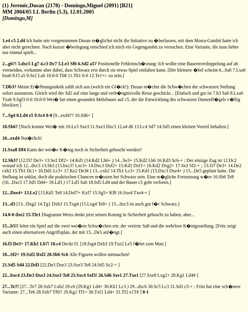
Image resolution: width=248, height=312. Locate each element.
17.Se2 (181, 165)
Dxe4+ (175, 170)
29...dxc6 (138, 286)
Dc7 (53, 63)
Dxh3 (57, 203)
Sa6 (225, 93)
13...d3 (8, 203)
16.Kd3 (164, 160)
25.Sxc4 (78, 275)
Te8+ (103, 203)
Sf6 (73, 63)
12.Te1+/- (98, 75)
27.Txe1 (131, 275)
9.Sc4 (40, 115)
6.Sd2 (83, 63)
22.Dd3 (32, 264)
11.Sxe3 (97, 126)
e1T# (134, 291)
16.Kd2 (153, 165)
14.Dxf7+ (72, 192)
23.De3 (27, 275)
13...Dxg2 (27, 203)
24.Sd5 (98, 264)
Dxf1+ (139, 165)
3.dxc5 (24, 63)
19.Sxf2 (27, 254)
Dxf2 (41, 254)
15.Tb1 (19, 170)
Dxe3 (62, 264)
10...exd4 (11, 138)
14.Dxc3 (96, 165)
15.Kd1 (125, 165)
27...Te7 (29, 286)
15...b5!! (10, 225)
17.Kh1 (32, 243)
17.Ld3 (72, 182)
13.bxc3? (65, 165)
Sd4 (20, 264)
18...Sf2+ (10, 254)
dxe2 (20, 214)
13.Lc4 (140, 126)
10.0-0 (52, 75)
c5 (13, 40)
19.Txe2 (116, 243)
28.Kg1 (178, 275)
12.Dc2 (230, 160)
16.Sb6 (219, 176)
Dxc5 (111, 126)
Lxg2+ (163, 275)
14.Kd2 (93, 160)
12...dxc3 (31, 165)
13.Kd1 (47, 192)
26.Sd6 (105, 275)
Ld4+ (98, 286)
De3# (84, 170)
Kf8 (113, 192)
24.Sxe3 (53, 275)
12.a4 (122, 126)
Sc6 (64, 254)
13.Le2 (30, 192)
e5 (31, 115)
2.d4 (21, 40)
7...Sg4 (8, 115)
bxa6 (6, 75)
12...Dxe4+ (12, 192)
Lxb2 (59, 286)
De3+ (38, 160)
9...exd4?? (64, 115)
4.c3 (44, 63)
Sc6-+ (177, 160)
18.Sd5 (94, 182)
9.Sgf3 (19, 99)
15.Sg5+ (100, 192)
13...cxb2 (101, 170)
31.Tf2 (122, 291)
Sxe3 (84, 126)
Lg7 (35, 63)
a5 (23, 75)
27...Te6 (27, 291)
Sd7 (152, 126)
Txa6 (7, 99)
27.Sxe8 (148, 275)
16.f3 (7, 243)
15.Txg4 (71, 203)
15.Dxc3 (160, 170)
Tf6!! (57, 291)
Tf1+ (82, 291)
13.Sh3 (48, 165)
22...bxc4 (11, 275)
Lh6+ (106, 160)
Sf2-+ (194, 165)
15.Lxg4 (89, 203)
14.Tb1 (117, 170)
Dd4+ (42, 182)
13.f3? (209, 165)
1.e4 (6, 40)
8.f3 (16, 75)
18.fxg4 (89, 243)
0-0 (85, 75)
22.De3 (48, 264)
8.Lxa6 (236, 93)
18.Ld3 (55, 182)
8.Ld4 (22, 115)
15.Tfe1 (33, 214)
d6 (131, 126)
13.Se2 (51, 160)
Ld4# (191, 275)
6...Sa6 (225, 70)
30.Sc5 (154, 286)
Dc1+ (32, 170)
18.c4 (55, 243)
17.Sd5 (29, 182)
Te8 (230, 176)
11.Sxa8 (9, 149)
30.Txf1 (96, 291)
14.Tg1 (44, 203)
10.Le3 (72, 126)
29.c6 (70, 286)
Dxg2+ (167, 165)
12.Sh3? (10, 160)
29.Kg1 (85, 286)
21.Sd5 (9, 264)
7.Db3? (9, 86)
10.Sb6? (10, 126)
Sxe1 (117, 275)
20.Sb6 (53, 254)
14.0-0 (8, 214)
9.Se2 (32, 75)
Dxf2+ (111, 165)
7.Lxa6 (239, 70)
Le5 (128, 243)
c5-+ (188, 286)
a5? (93, 63)
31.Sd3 (176, 286)
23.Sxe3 (75, 264)
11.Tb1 (74, 75)
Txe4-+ (140, 192)
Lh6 (152, 160)
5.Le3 (63, 63)
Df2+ (63, 160)
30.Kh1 (111, 286)
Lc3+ (58, 170)
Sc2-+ (111, 264)
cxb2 (6, 170)
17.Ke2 (71, 170)
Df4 (22, 149)
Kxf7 (86, 192)
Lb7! (44, 243)
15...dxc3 (119, 203)
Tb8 (63, 75)
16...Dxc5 (13, 182)
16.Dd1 (45, 170)
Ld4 (106, 182)
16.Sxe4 (125, 192)
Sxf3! (92, 275)
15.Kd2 (140, 160)
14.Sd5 (163, 126)
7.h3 (217, 93)
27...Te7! (10, 286)
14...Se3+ (123, 160)
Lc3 (122, 286)
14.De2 (235, 165)
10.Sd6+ (83, 115)
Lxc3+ (81, 165)
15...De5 (194, 170)
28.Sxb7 (45, 286)
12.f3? (26, 160)
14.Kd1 (76, 160)
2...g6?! (9, 63)
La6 (41, 75)
